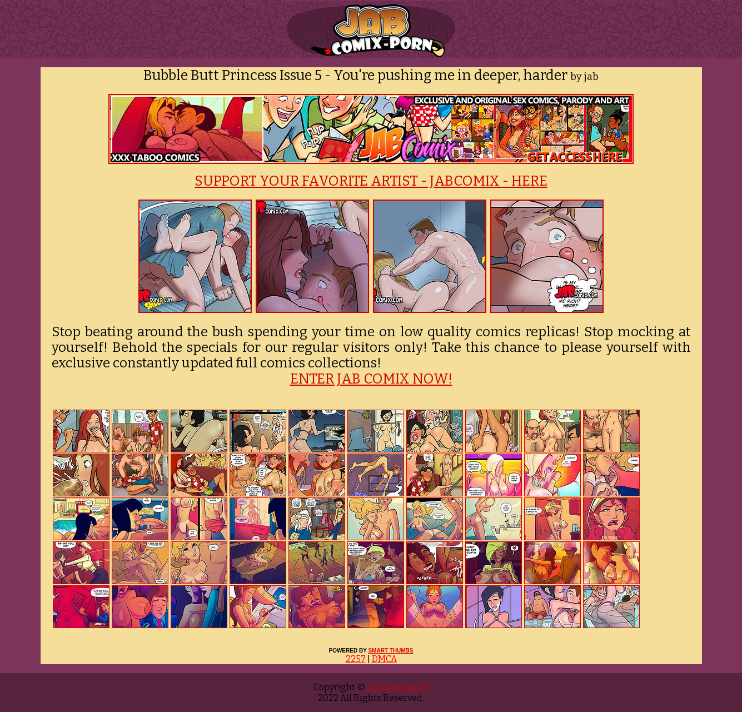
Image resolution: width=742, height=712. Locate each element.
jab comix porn (397, 687)
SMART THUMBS (390, 651)
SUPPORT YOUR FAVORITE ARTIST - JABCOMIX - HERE (371, 181)
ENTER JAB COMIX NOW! (371, 379)
